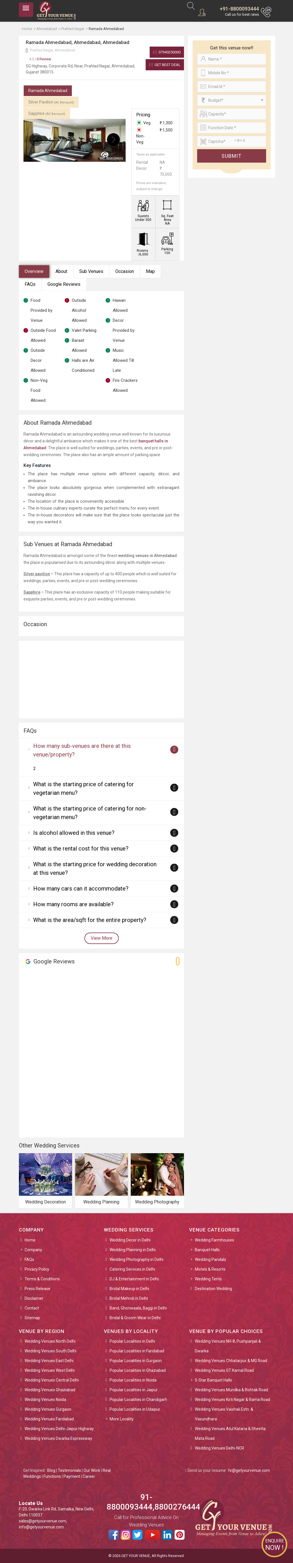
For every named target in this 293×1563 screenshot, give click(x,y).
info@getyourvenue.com (41, 1527)
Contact (32, 1308)
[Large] (231, 141)
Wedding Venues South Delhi (50, 1351)
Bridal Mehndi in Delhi (129, 1298)
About (61, 271)
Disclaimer (34, 1298)
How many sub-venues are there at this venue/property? (82, 750)
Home (30, 1240)
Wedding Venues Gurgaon (48, 1409)
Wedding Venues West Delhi (50, 1370)
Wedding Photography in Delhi (136, 1259)
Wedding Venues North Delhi (50, 1341)
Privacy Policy (37, 1269)
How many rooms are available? (73, 904)
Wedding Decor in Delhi (130, 1240)
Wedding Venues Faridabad (49, 1419)
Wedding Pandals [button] (210, 1259)
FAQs (30, 284)
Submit (231, 156)
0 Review (40, 59)
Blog (51, 1470)
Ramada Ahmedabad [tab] (47, 90)
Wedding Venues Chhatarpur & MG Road (231, 1360)
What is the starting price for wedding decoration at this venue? (95, 868)
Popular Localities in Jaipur (134, 1390)
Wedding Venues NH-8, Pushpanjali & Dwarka (228, 1346)
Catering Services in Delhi (132, 1269)
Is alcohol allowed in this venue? (73, 832)
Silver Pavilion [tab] (51, 102)
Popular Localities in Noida (133, 1380)
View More (101, 938)
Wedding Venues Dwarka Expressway (58, 1438)
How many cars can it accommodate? (80, 888)
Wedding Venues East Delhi (49, 1360)
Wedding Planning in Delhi (133, 1249)
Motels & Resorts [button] (210, 1269)
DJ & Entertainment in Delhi (134, 1279)
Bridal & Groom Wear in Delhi (135, 1318)
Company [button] (33, 1249)
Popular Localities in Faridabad (137, 1351)
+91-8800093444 (239, 9)
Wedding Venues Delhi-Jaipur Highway (59, 1428)
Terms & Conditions (42, 1279)
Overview (34, 271)
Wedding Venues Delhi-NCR (219, 1448)
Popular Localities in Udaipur (135, 1409)
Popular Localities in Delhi (132, 1341)
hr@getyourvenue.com (249, 1470)
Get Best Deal (165, 65)
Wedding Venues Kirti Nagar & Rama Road (232, 1399)
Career (89, 1476)
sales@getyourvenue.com (42, 1521)
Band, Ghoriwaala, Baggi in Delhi (138, 1308)
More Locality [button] (122, 1419)
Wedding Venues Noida (45, 1399)
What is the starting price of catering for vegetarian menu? (83, 788)
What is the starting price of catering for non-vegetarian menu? (89, 813)
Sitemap (32, 1318)
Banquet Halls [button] (207, 1249)
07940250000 (167, 52)
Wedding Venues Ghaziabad (50, 1390)
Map (150, 271)
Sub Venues (91, 271)
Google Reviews (63, 284)
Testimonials (69, 1470)
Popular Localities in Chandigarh (138, 1399)
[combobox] (231, 100)
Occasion (124, 271)
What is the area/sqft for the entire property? (89, 920)
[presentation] (35, 139)
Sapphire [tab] (46, 113)
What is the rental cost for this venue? (80, 848)
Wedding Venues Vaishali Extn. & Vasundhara (224, 1414)
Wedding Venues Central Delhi (52, 1380)
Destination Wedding (213, 1288)
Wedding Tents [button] (208, 1279)
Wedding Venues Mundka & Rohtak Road (231, 1390)
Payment (72, 1476)
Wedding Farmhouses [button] (214, 1240)
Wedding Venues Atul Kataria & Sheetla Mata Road (230, 1433)
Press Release (37, 1288)
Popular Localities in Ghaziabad (138, 1370)
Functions (52, 1476)
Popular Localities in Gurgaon (136, 1360)
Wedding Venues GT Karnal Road (224, 1370)
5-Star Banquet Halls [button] (213, 1380)
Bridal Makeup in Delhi (129, 1288)
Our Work (92, 1470)
